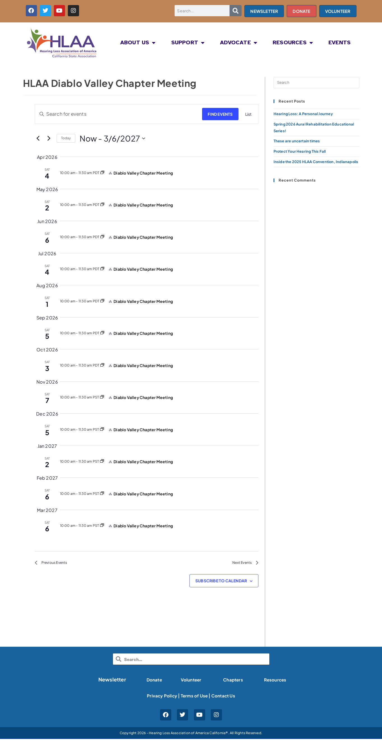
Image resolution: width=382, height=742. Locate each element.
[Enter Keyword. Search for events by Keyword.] (116, 114)
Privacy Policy (159, 698)
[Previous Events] (38, 138)
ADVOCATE (238, 42)
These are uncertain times (297, 141)
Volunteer (191, 682)
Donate (154, 682)
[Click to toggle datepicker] (112, 138)
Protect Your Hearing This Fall (300, 151)
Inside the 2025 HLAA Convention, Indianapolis (316, 161)
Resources (275, 682)
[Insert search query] (316, 82)
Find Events (220, 114)
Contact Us (226, 698)
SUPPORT (188, 42)
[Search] (236, 10)
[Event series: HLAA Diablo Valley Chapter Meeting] (102, 173)
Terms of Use (194, 698)
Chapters (233, 682)
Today (66, 138)
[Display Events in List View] (248, 114)
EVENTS (339, 43)
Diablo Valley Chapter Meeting (143, 172)
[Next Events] (49, 138)
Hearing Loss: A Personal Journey (303, 114)
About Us (138, 42)
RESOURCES (293, 42)
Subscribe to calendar (221, 583)
